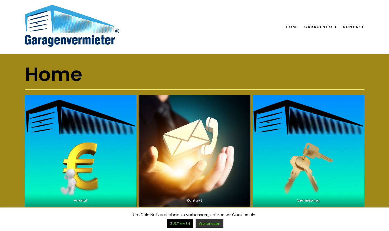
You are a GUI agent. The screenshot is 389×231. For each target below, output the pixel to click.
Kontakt (353, 26)
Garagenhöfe (320, 26)
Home (292, 26)
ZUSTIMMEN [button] (180, 223)
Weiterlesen (209, 223)
